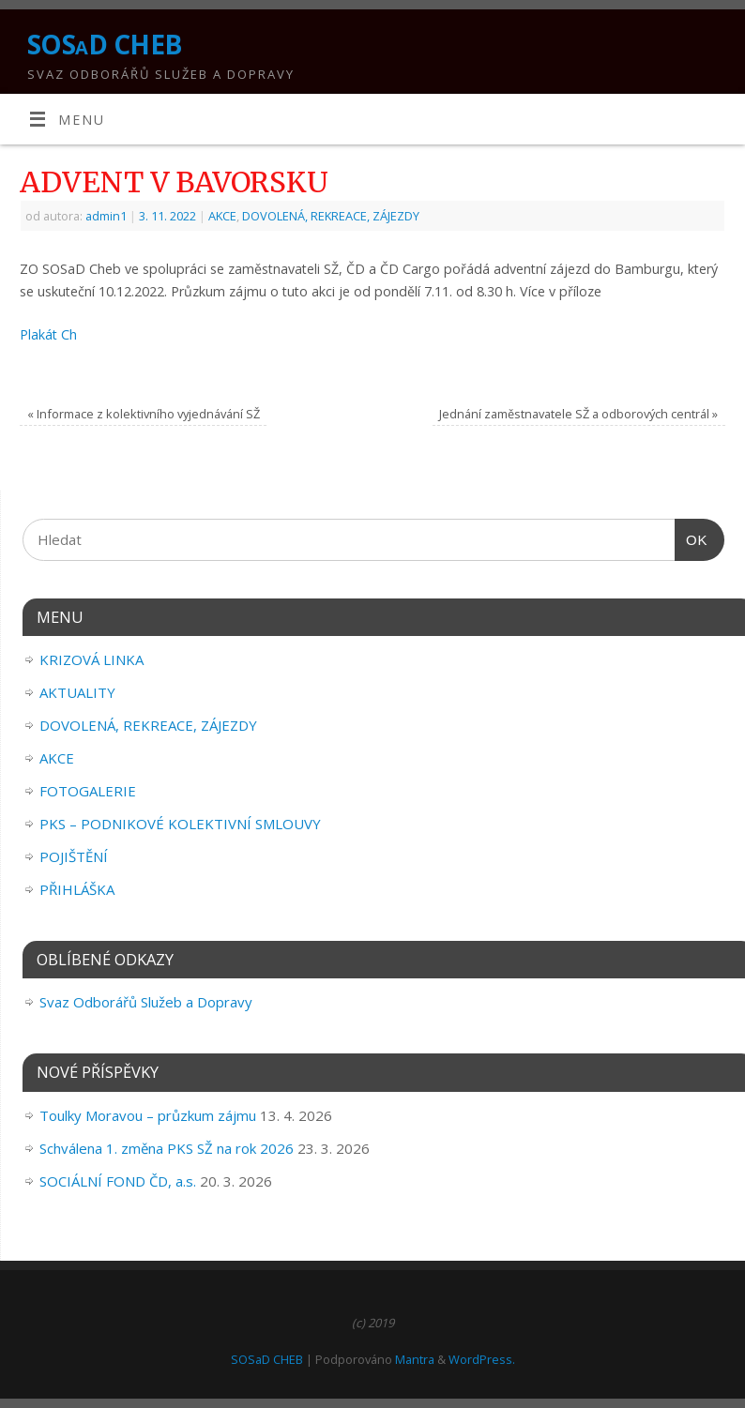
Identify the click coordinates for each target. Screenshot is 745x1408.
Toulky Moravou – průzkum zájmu (147, 1115)
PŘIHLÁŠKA (76, 889)
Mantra (414, 1359)
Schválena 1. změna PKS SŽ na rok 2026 (166, 1148)
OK (691, 540)
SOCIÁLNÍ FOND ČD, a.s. (117, 1181)
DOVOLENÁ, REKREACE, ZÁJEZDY (330, 215)
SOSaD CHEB (104, 44)
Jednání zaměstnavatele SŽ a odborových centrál (578, 413)
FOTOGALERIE (87, 790)
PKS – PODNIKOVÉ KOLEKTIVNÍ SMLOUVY (180, 823)
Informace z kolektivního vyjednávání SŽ (143, 413)
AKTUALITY (77, 692)
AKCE (222, 215)
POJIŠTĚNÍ (73, 856)
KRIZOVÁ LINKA (91, 659)
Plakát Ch (48, 334)
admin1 (106, 215)
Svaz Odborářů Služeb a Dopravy (145, 1001)
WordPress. (482, 1359)
